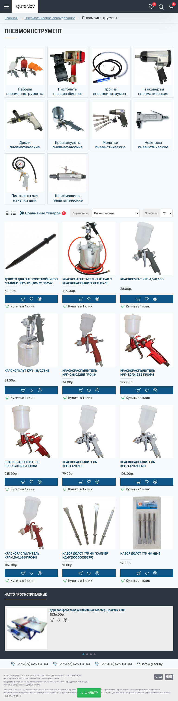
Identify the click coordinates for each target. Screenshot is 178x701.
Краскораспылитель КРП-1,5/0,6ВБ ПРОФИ (22, 555)
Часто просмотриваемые (26, 594)
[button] (83, 654)
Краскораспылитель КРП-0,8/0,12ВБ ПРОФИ (79, 372)
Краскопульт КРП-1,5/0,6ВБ (141, 279)
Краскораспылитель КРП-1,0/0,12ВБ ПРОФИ (137, 372)
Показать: (151, 213)
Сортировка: (81, 213)
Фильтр (91, 693)
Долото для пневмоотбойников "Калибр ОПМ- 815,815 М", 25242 (31, 281)
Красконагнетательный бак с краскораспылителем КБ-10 (87, 281)
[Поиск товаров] (161, 6)
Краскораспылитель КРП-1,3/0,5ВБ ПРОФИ (22, 464)
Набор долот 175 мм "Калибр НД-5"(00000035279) (85, 555)
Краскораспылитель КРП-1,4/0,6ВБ (79, 464)
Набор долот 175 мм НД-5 (140, 553)
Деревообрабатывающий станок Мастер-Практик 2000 (87, 610)
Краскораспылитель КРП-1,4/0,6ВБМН (137, 464)
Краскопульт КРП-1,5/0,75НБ (27, 370)
